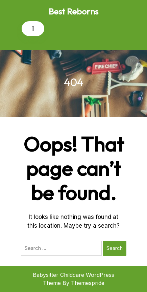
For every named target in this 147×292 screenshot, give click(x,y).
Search (114, 248)
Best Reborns (73, 11)
